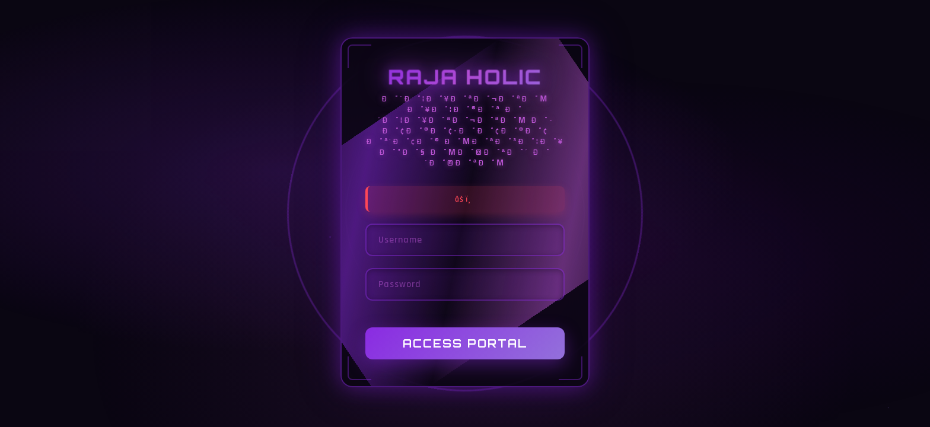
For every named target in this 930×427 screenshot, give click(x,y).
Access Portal (465, 343)
